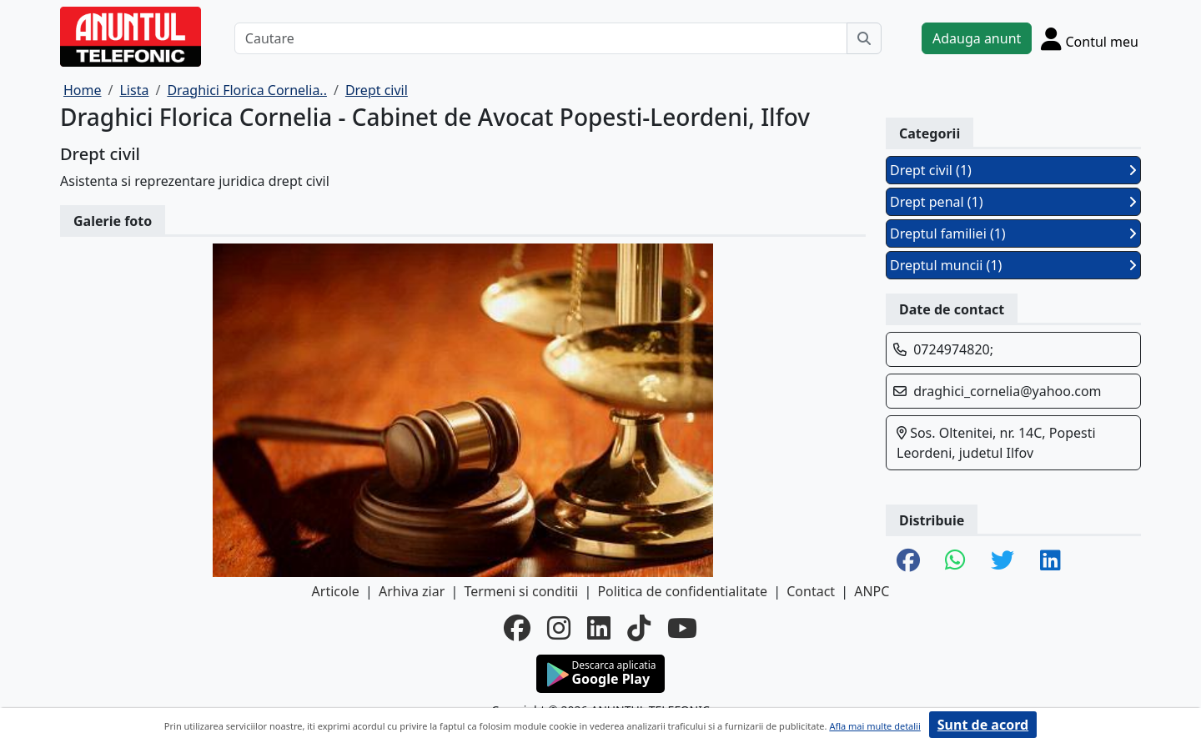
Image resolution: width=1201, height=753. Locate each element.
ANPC (871, 591)
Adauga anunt (976, 38)
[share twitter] (1002, 561)
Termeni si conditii (521, 591)
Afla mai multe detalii (874, 726)
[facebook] (517, 628)
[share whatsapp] (955, 561)
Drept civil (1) (1013, 170)
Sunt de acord (982, 724)
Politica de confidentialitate (682, 591)
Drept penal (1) (1013, 202)
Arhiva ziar (412, 591)
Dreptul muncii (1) (1013, 265)
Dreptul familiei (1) (1013, 233)
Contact (810, 591)
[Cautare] (540, 38)
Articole (335, 591)
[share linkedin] (1050, 561)
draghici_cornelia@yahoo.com (1007, 391)
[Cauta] (864, 38)
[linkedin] (599, 628)
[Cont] (1089, 38)
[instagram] (558, 628)
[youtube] (682, 628)
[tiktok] (639, 628)
